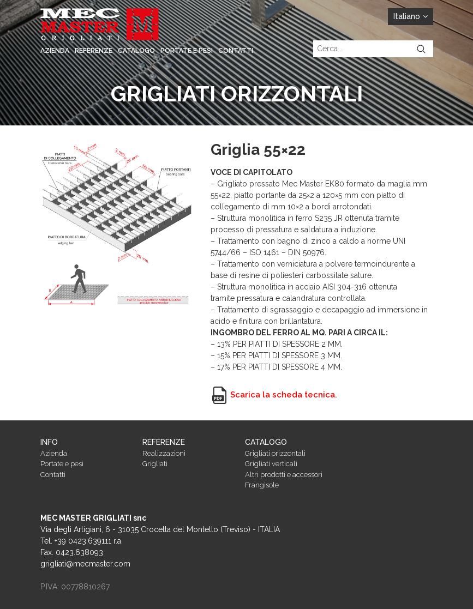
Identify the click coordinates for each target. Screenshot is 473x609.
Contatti (235, 51)
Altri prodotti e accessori (283, 475)
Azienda (54, 51)
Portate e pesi (186, 51)
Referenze (93, 51)
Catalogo (136, 51)
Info (49, 442)
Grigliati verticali (271, 464)
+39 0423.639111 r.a (88, 540)
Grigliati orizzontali (275, 453)
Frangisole (262, 485)
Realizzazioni (163, 453)
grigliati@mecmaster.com (85, 563)
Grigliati (154, 464)
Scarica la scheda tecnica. (274, 395)
